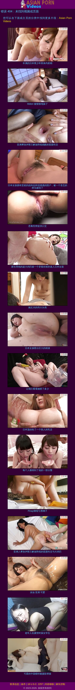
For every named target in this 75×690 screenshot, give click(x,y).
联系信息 (14, 684)
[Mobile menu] (3, 4)
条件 (23, 684)
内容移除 (49, 684)
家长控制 (60, 684)
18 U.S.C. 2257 (35, 684)
